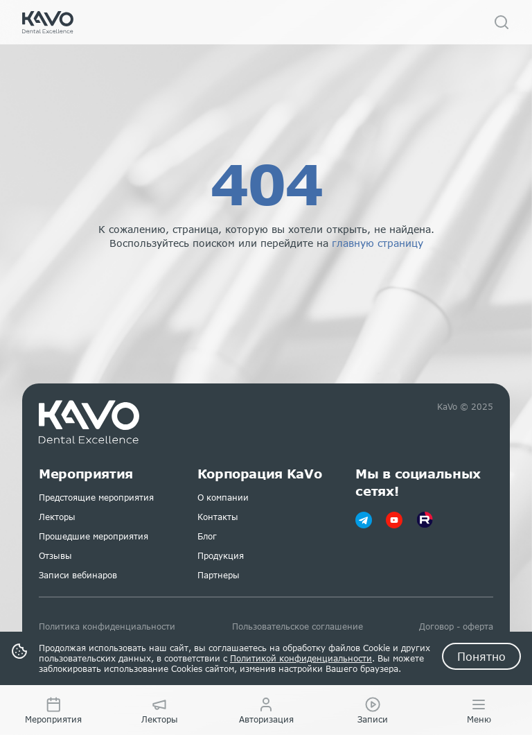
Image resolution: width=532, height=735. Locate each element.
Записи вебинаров (78, 575)
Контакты (217, 517)
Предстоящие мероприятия (96, 497)
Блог (207, 536)
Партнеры (218, 575)
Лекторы (57, 517)
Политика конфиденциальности (107, 626)
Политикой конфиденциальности (301, 658)
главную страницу (377, 243)
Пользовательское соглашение (297, 626)
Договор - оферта (456, 626)
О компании (223, 497)
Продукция (220, 556)
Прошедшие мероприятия (93, 536)
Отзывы (55, 556)
